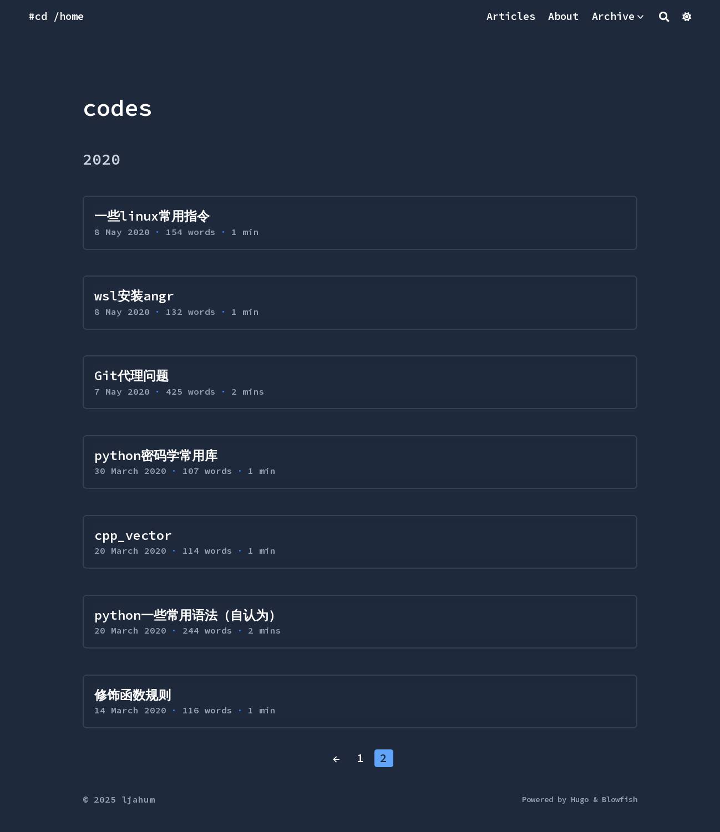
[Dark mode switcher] (686, 16)
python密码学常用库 (155, 455)
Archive (613, 16)
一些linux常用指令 (152, 216)
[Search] (664, 16)
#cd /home (56, 16)
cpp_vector (133, 535)
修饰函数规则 (132, 695)
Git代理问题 (131, 375)
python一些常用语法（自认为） (187, 615)
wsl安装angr (134, 296)
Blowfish (619, 799)
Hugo (580, 799)
